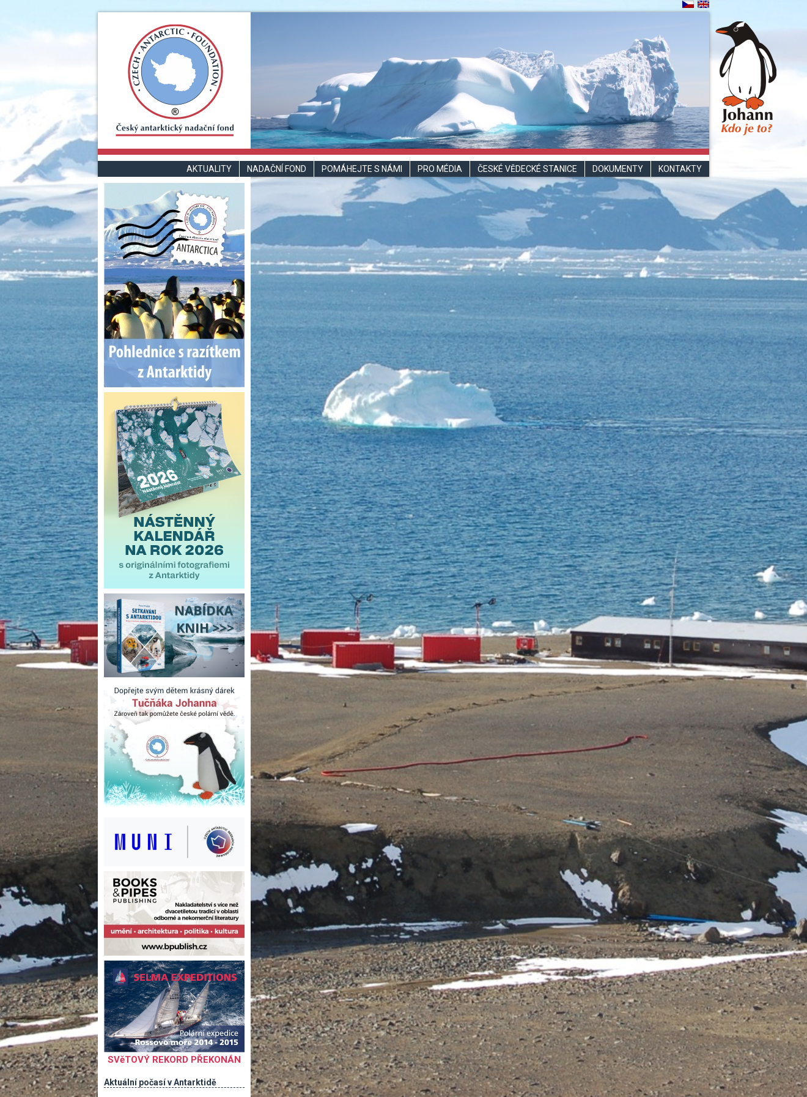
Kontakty (680, 169)
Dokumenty (617, 169)
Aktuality (209, 169)
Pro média (440, 169)
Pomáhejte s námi (362, 169)
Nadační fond (276, 169)
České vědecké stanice (527, 169)
